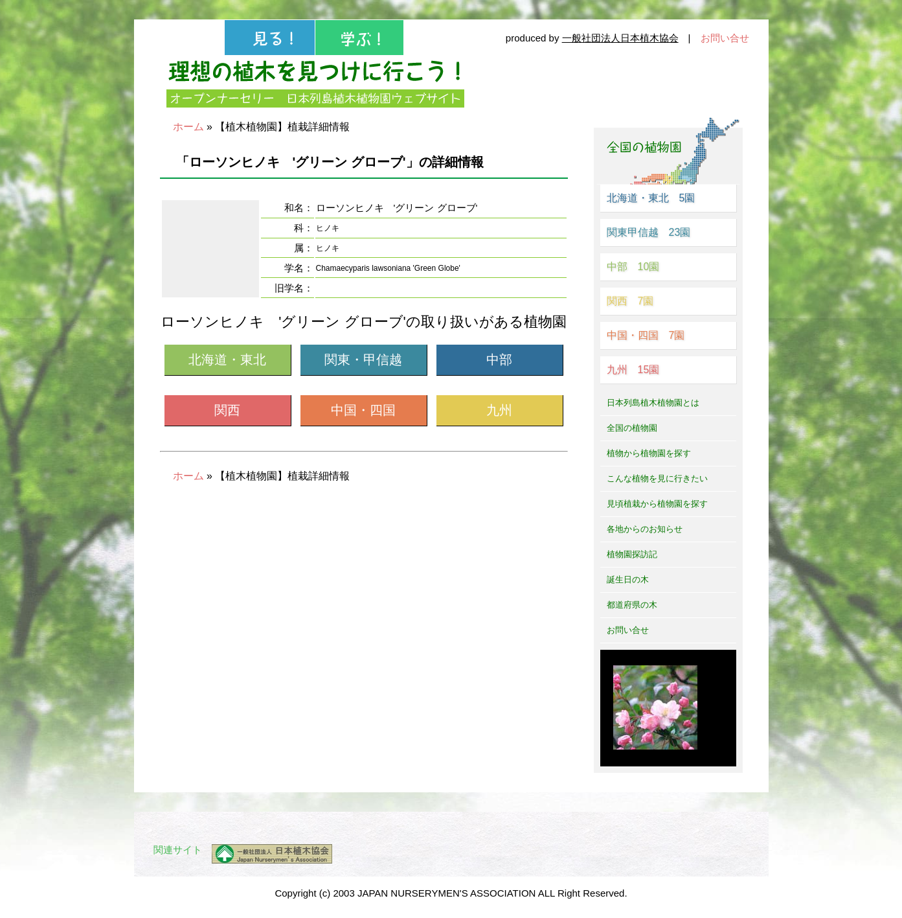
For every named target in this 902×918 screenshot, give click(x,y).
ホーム (188, 126)
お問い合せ (725, 37)
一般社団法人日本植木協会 (620, 37)
